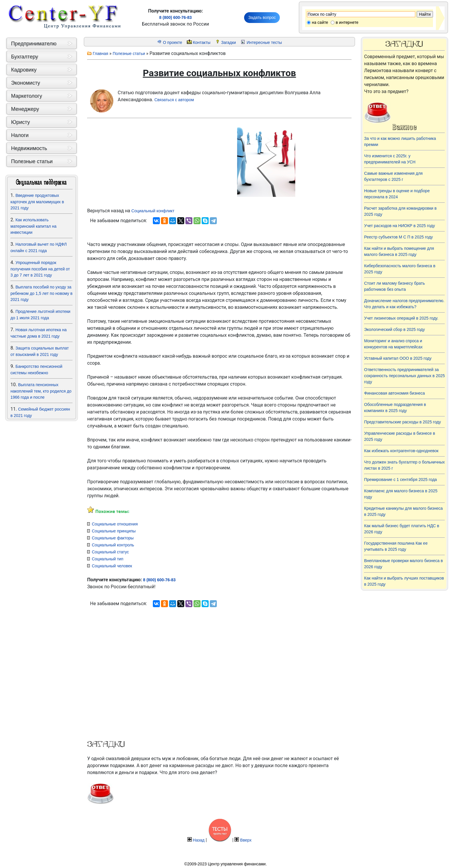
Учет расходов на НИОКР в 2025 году (399, 225)
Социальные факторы (113, 538)
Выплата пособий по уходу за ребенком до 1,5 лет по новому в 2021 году (41, 293)
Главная (100, 53)
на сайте (320, 22)
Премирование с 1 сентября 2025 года (400, 479)
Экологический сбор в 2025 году (394, 329)
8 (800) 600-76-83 (175, 17)
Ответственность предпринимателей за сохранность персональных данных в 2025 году (404, 375)
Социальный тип (107, 559)
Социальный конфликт (152, 210)
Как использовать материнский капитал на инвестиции (33, 226)
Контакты (201, 42)
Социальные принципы (114, 531)
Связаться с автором (174, 99)
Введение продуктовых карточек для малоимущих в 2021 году (37, 201)
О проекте (172, 42)
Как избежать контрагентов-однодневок (401, 450)
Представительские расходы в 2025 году (402, 422)
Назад (199, 840)
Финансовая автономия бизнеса (394, 393)
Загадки (228, 42)
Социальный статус (110, 552)
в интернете (347, 22)
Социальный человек (112, 566)
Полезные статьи (129, 53)
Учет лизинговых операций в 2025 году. (401, 318)
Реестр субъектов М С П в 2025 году (398, 237)
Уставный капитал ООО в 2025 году (398, 358)
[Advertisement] (41, 500)
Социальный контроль (113, 545)
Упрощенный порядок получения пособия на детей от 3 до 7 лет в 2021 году (40, 268)
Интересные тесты (264, 42)
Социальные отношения (115, 524)
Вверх (245, 840)
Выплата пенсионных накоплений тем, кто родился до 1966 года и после (40, 391)
